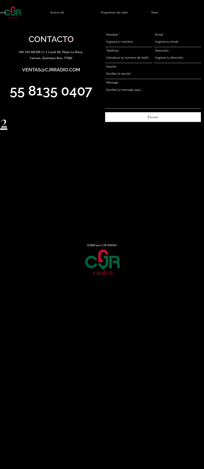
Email (159, 34)
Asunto (111, 66)
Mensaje (112, 82)
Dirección (162, 50)
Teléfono (112, 50)
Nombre (112, 34)
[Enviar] (153, 117)
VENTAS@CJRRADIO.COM (51, 69)
